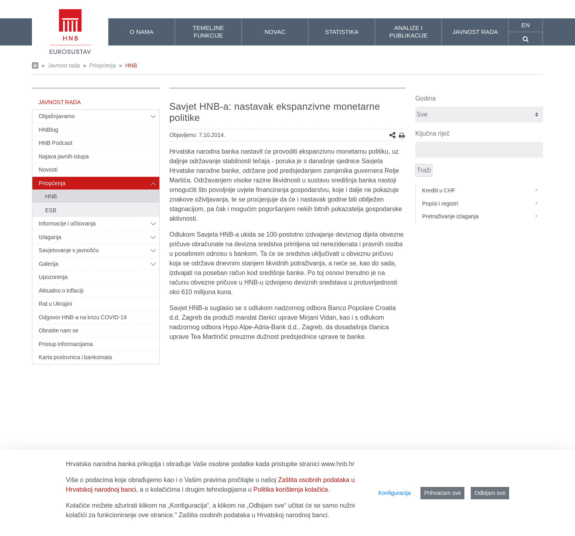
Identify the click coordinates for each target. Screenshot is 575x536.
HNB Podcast (55, 143)
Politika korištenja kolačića (291, 489)
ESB (50, 210)
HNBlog (48, 130)
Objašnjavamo (57, 116)
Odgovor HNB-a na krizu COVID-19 (83, 317)
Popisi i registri (482, 203)
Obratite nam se (58, 330)
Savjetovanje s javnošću (69, 250)
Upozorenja (53, 277)
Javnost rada (64, 65)
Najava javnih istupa (64, 156)
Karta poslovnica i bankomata (75, 357)
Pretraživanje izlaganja (482, 216)
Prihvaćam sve (442, 493)
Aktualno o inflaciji (61, 290)
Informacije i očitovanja (67, 223)
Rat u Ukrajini (55, 304)
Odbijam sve (490, 493)
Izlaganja (50, 237)
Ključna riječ (432, 133)
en (525, 25)
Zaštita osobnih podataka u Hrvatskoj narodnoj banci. (253, 515)
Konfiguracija (394, 493)
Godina (425, 98)
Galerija (48, 264)
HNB (131, 65)
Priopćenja (102, 65)
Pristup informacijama (66, 344)
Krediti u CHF (482, 190)
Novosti (48, 169)
